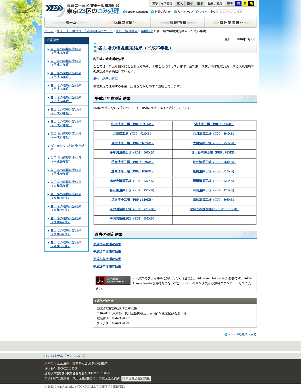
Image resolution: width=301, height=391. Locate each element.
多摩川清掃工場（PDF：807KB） (133, 152)
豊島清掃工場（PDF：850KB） (132, 171)
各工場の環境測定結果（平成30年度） (65, 171)
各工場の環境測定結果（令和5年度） (65, 232)
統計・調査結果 (127, 31)
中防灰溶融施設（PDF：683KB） (133, 218)
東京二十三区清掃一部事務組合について (85, 31)
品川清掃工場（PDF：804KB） (214, 133)
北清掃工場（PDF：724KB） (133, 133)
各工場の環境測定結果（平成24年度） (65, 99)
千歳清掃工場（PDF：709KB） (132, 162)
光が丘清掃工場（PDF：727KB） (133, 181)
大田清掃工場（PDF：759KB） (214, 143)
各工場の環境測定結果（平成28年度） (65, 50)
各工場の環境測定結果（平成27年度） (65, 62)
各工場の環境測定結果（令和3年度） (65, 208)
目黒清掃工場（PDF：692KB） (132, 143)
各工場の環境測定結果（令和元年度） (65, 183)
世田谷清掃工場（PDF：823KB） (214, 152)
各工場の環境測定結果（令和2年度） (65, 196)
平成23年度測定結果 (107, 251)
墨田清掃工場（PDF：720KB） (214, 181)
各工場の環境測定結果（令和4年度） (65, 220)
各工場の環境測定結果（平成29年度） (65, 159)
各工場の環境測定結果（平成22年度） (65, 123)
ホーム (49, 31)
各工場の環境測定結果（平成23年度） (65, 111)
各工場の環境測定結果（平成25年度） (65, 87)
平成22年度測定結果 (107, 259)
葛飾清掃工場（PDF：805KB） (214, 199)
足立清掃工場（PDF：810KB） (132, 199)
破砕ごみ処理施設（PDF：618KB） (214, 209)
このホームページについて (66, 355)
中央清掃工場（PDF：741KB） (132, 124)
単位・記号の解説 (105, 78)
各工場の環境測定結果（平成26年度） (65, 75)
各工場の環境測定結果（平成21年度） (65, 135)
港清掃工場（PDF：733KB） (214, 124)
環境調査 (147, 31)
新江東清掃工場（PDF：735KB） (133, 190)
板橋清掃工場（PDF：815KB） (214, 171)
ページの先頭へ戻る (243, 334)
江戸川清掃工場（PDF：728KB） (133, 209)
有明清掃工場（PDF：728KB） (214, 190)
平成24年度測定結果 (107, 244)
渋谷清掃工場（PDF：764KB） (214, 162)
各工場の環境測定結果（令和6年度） (65, 244)
